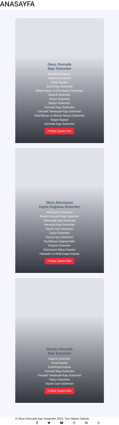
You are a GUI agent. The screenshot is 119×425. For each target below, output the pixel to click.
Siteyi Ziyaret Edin (60, 131)
